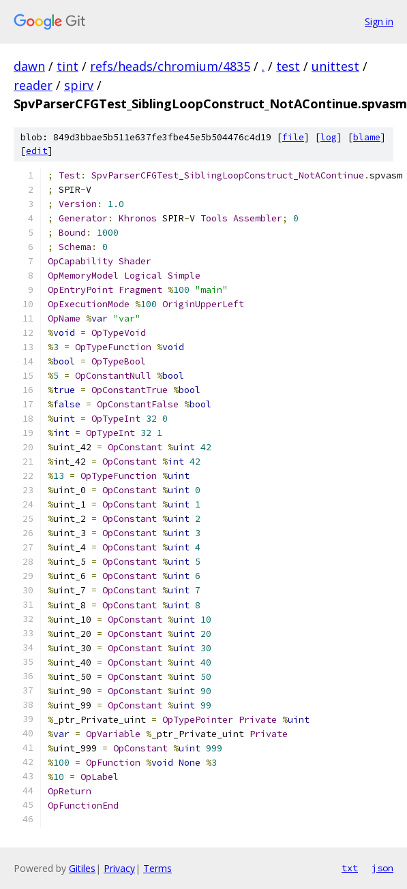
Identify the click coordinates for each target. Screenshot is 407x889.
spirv (78, 85)
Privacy (119, 868)
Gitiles (82, 868)
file (293, 137)
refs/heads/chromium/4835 (170, 66)
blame (366, 137)
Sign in (379, 21)
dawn (29, 66)
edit (37, 151)
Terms (157, 868)
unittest (335, 66)
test (288, 66)
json (382, 868)
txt (350, 868)
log (328, 137)
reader (33, 85)
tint (67, 66)
